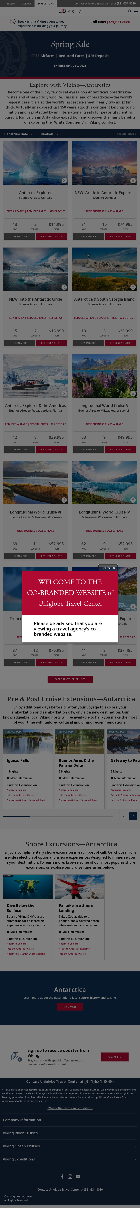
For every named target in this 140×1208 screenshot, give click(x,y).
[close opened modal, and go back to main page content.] (108, 567)
